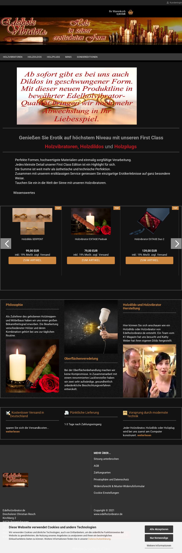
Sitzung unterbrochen (106, 459)
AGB (96, 465)
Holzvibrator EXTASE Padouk (91, 239)
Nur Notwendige (159, 537)
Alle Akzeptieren (159, 529)
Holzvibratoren (12, 57)
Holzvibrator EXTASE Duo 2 (149, 239)
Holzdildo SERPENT (32, 239)
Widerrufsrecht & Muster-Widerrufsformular (119, 486)
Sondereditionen (87, 57)
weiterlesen (13, 431)
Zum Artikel (32, 260)
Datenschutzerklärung (99, 539)
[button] (6, 243)
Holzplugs (53, 57)
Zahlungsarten (102, 472)
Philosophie (14, 305)
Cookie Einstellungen (106, 492)
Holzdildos (35, 57)
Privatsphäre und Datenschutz (111, 479)
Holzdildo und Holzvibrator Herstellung (142, 306)
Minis (68, 57)
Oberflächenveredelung (81, 358)
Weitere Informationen (159, 545)
